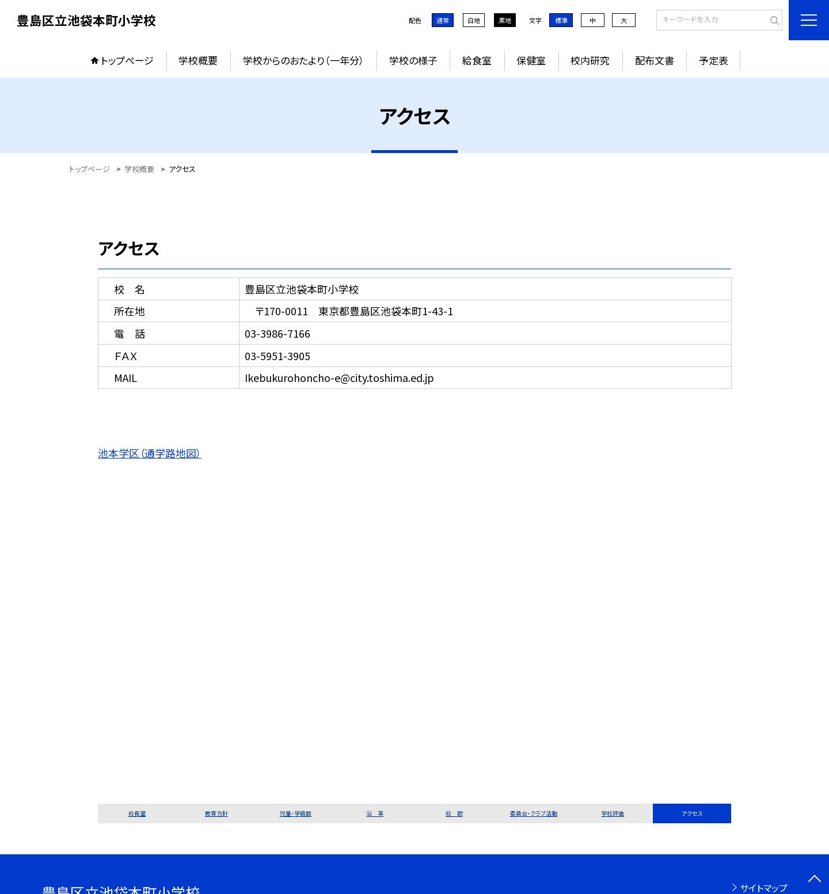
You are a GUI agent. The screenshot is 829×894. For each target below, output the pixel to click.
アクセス (692, 813)
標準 (561, 20)
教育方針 (216, 813)
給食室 (477, 60)
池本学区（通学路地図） (149, 452)
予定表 (713, 60)
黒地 (505, 20)
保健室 (531, 60)
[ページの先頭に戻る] (814, 879)
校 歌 (454, 813)
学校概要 (198, 60)
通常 (442, 20)
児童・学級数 (295, 813)
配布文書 (654, 60)
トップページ (127, 60)
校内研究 (590, 60)
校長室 (137, 813)
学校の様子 (413, 60)
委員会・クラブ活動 (533, 813)
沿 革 (374, 813)
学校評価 (612, 813)
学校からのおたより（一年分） (303, 60)
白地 (473, 20)
